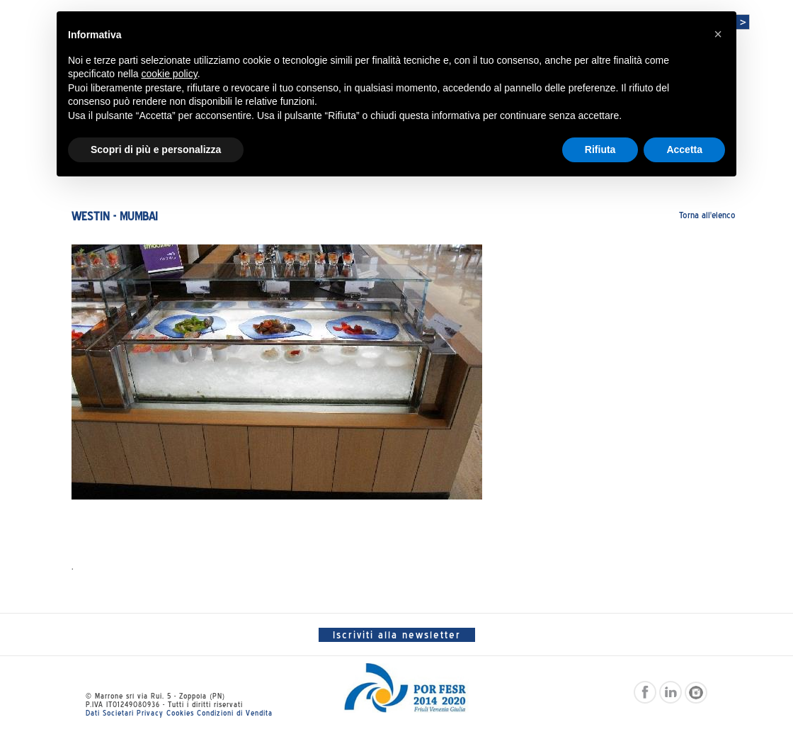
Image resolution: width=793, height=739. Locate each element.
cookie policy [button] (170, 73)
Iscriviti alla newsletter (397, 635)
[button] (718, 34)
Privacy (150, 713)
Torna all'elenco (707, 215)
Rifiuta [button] (600, 149)
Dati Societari (110, 713)
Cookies (180, 713)
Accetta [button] (684, 149)
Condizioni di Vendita (235, 713)
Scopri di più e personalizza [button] (156, 149)
